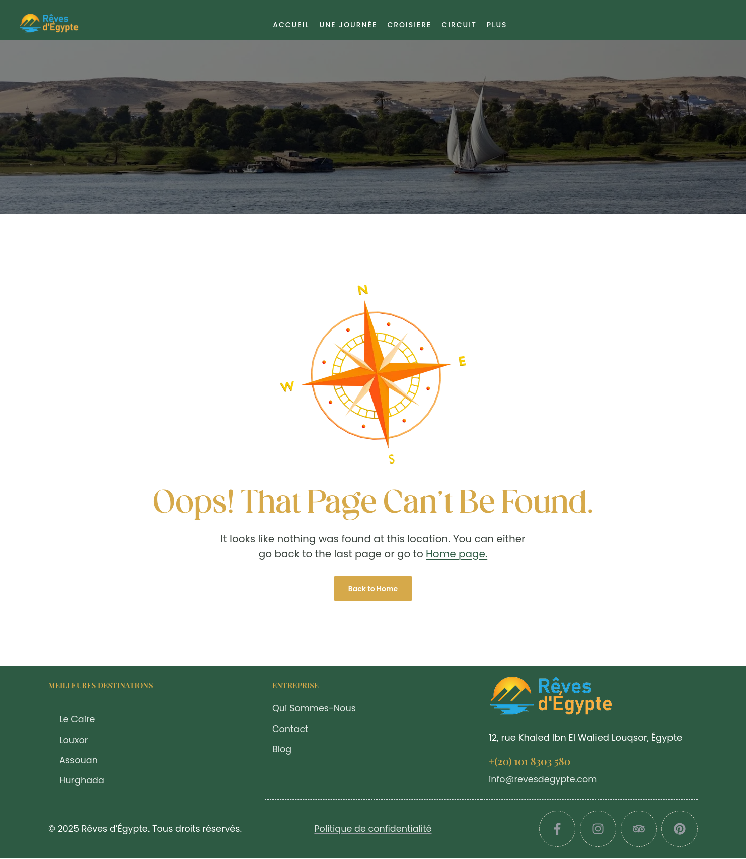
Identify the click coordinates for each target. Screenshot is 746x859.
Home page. (456, 554)
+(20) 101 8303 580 (529, 761)
